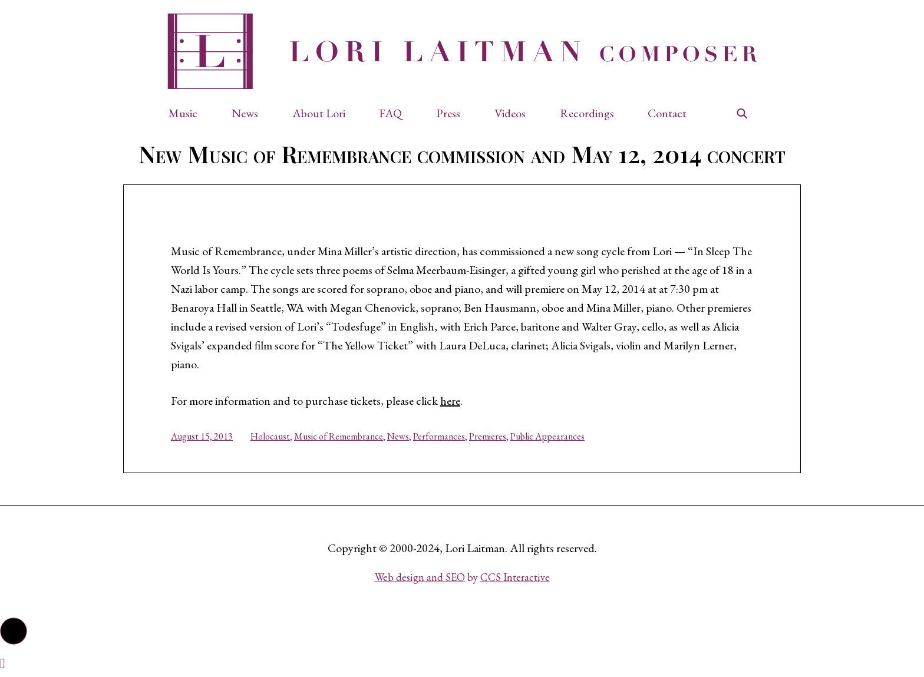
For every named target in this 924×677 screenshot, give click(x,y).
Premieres (487, 436)
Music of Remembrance (338, 436)
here (450, 400)
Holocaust (270, 436)
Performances (439, 436)
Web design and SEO (420, 577)
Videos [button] (510, 113)
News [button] (245, 113)
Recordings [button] (587, 113)
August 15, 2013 (202, 436)
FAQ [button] (390, 113)
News (398, 436)
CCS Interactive (515, 577)
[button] (189, 113)
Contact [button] (667, 113)
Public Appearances (547, 436)
